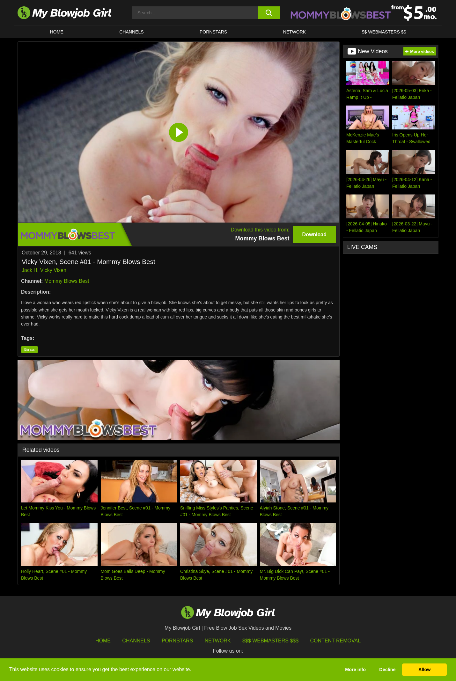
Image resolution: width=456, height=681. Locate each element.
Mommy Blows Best (66, 281)
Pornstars (177, 640)
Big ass (29, 349)
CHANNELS (131, 31)
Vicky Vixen (53, 270)
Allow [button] (424, 669)
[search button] (269, 12)
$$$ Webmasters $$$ (270, 640)
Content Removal (335, 640)
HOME (56, 31)
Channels (136, 640)
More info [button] (355, 669)
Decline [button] (387, 669)
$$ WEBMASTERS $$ (384, 31)
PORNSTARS (213, 31)
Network (294, 31)
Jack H (29, 270)
